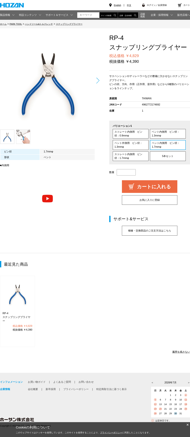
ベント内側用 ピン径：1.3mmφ (166, 133)
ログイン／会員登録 (157, 5)
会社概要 (33, 389)
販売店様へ (183, 15)
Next (98, 80)
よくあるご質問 (62, 382)
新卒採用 (51, 389)
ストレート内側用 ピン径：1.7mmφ (128, 156)
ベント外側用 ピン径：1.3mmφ (128, 145)
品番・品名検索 (128, 15)
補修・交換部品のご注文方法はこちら (149, 230)
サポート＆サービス (57, 15)
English (117, 5)
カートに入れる (154, 186)
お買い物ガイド (37, 382)
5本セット (168, 156)
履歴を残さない (181, 352)
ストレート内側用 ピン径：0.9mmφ (128, 133)
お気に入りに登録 (149, 200)
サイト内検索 (108, 15)
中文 (129, 5)
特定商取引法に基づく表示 (111, 389)
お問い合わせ (86, 382)
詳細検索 (142, 15)
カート (186, 5)
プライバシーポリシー (76, 389)
